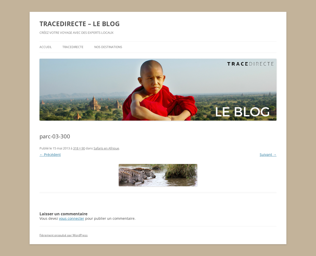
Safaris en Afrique (106, 148)
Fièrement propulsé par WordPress (64, 235)
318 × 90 (79, 148)
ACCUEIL (46, 47)
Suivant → (268, 154)
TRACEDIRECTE (72, 47)
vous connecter (71, 218)
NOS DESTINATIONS (108, 47)
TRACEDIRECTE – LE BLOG (80, 23)
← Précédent (50, 154)
